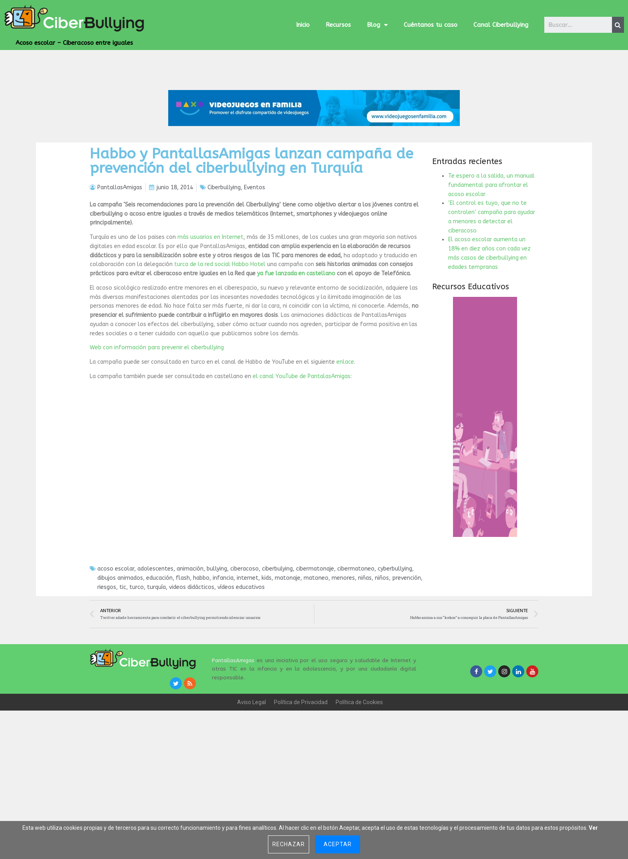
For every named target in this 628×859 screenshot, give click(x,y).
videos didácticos (191, 650)
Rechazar (288, 844)
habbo (201, 641)
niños (382, 641)
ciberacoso (244, 632)
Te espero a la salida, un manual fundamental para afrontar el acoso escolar (491, 248)
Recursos (338, 24)
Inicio (303, 24)
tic (122, 650)
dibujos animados (120, 641)
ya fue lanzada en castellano (296, 337)
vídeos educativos (241, 650)
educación (159, 641)
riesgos (106, 650)
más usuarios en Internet (210, 300)
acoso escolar (115, 632)
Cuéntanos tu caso (430, 24)
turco (136, 650)
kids (267, 641)
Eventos (254, 251)
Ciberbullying (224, 251)
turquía (156, 650)
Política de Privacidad (301, 765)
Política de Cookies (359, 765)
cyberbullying (395, 632)
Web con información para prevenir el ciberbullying (157, 411)
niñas (365, 641)
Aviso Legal (251, 765)
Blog (377, 25)
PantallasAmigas (233, 724)
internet (247, 641)
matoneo (316, 641)
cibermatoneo (355, 632)
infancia (223, 641)
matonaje (287, 641)
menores (343, 641)
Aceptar (338, 844)
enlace (345, 425)
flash (183, 641)
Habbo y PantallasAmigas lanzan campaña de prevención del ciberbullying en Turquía (251, 224)
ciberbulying (277, 632)
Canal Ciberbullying (500, 24)
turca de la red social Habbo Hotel (220, 327)
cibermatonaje (315, 632)
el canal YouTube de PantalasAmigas (301, 439)
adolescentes (155, 632)
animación (190, 632)
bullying (217, 632)
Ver (593, 828)
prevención (406, 641)
